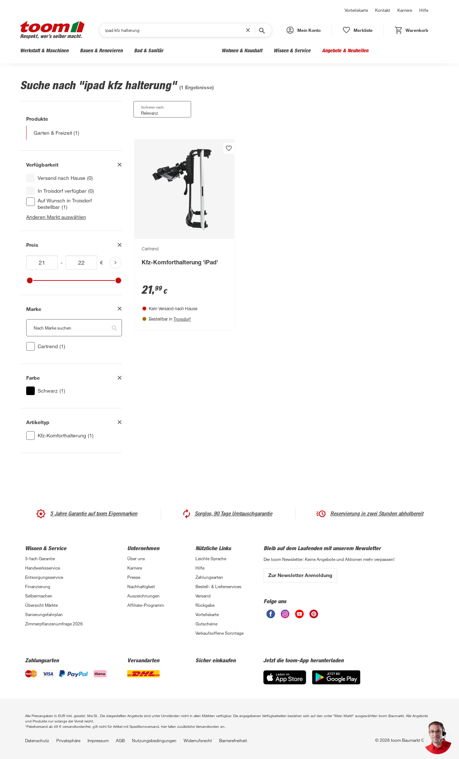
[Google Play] (336, 677)
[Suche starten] (261, 30)
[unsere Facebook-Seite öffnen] (270, 614)
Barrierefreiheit (233, 740)
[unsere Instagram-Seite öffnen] (285, 614)
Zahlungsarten (209, 577)
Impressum (98, 740)
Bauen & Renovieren (101, 50)
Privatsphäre (68, 740)
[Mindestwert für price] (42, 262)
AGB (120, 740)
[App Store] (284, 677)
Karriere (404, 10)
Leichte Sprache (210, 558)
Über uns (136, 558)
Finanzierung (37, 586)
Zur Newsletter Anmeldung (300, 575)
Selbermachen (38, 596)
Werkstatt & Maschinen (44, 50)
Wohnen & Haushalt (242, 50)
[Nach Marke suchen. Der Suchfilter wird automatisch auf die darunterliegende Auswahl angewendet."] (74, 327)
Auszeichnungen (143, 596)
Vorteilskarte (356, 10)
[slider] (29, 280)
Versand (202, 596)
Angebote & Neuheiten (345, 50)
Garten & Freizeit (192, 50)
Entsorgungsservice (44, 577)
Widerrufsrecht (198, 740)
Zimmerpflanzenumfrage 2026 (54, 623)
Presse (133, 577)
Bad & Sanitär (148, 50)
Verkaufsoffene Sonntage (219, 633)
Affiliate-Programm (145, 605)
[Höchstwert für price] (81, 262)
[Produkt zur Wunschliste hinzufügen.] (228, 148)
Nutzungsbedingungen (154, 740)
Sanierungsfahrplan (44, 614)
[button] (303, 30)
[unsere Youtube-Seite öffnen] (299, 614)
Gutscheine (206, 623)
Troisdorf (182, 319)
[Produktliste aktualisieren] (115, 262)
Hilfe (423, 10)
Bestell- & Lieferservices (218, 586)
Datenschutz (37, 740)
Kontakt (382, 10)
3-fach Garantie (40, 558)
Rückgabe (204, 605)
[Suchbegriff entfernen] (250, 30)
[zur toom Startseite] (52, 30)
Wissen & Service (292, 50)
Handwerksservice (42, 568)
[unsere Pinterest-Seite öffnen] (313, 614)
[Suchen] (175, 30)
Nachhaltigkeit (141, 586)
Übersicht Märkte (41, 605)
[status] (357, 30)
